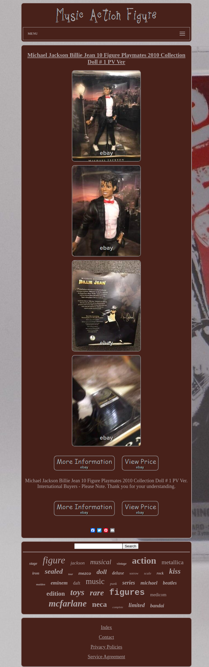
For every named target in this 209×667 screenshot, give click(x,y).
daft (76, 583)
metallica (173, 562)
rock (160, 573)
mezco (84, 573)
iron (35, 573)
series (128, 583)
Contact (106, 637)
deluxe (118, 573)
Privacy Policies (106, 647)
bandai (157, 605)
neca (99, 604)
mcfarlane (68, 603)
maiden (40, 584)
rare (97, 592)
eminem (59, 583)
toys (77, 592)
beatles (170, 583)
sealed (54, 571)
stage (33, 563)
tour (70, 574)
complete (117, 607)
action (144, 561)
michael (148, 583)
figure (54, 560)
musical (100, 562)
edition (56, 593)
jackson (77, 563)
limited (136, 605)
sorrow (134, 573)
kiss (174, 571)
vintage (122, 564)
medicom (158, 594)
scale (147, 573)
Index (106, 627)
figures (127, 592)
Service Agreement (106, 656)
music (95, 581)
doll (102, 571)
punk (113, 584)
